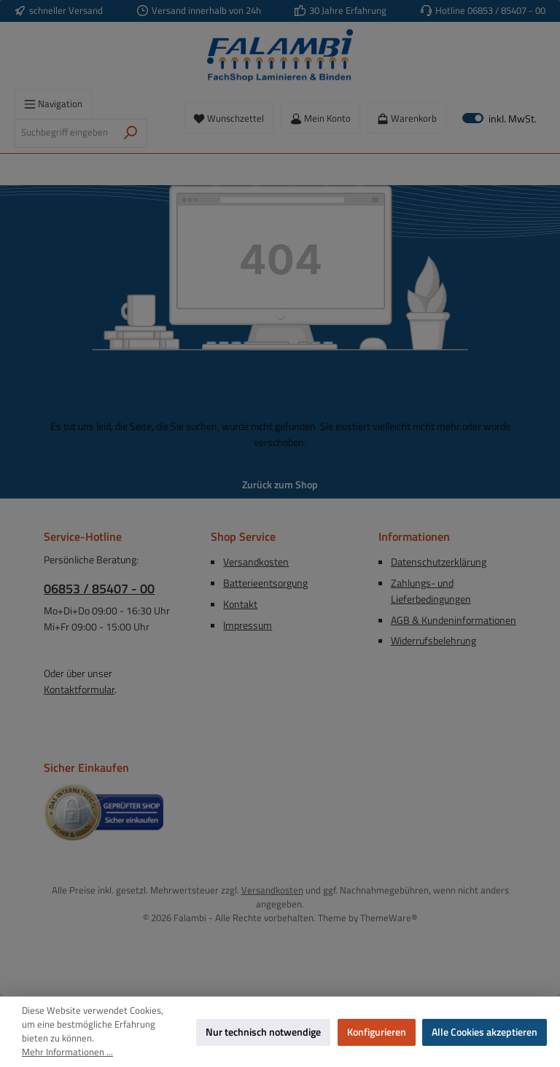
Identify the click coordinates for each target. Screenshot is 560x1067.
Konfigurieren (376, 1032)
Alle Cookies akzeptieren (484, 1032)
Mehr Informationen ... (67, 1052)
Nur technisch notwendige (263, 1032)
